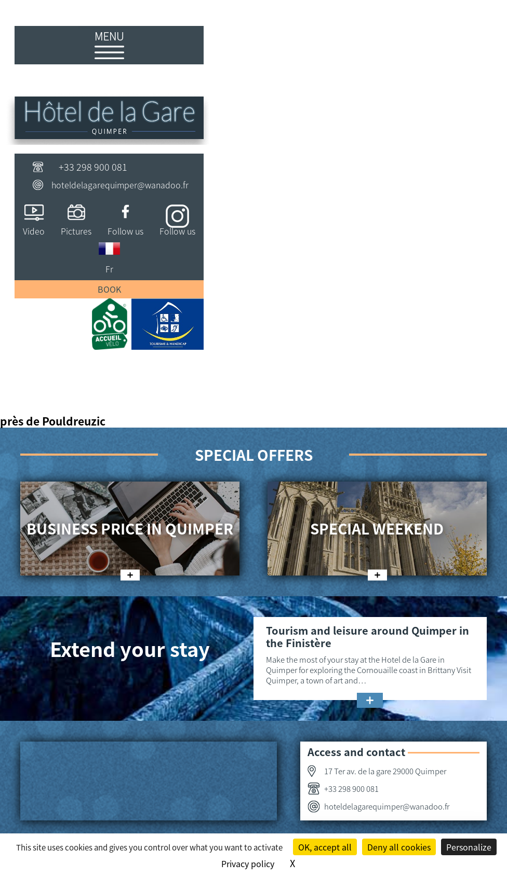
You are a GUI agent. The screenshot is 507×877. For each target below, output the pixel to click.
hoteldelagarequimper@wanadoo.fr (120, 185)
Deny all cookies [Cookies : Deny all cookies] (399, 847)
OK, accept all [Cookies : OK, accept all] (325, 847)
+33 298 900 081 (93, 166)
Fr (109, 269)
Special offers (254, 454)
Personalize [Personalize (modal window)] (468, 847)
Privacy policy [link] (247, 863)
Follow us (125, 231)
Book (109, 289)
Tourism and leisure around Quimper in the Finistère (367, 636)
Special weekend (377, 528)
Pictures (76, 231)
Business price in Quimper (129, 528)
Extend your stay (130, 648)
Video (34, 231)
